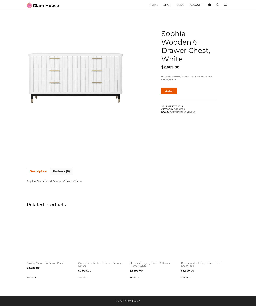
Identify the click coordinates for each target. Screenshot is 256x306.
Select (169, 90)
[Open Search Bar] (217, 5)
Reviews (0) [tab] (61, 171)
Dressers (174, 76)
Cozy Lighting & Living (182, 112)
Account (196, 4)
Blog (180, 4)
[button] (225, 5)
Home (154, 4)
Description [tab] (38, 171)
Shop (167, 4)
